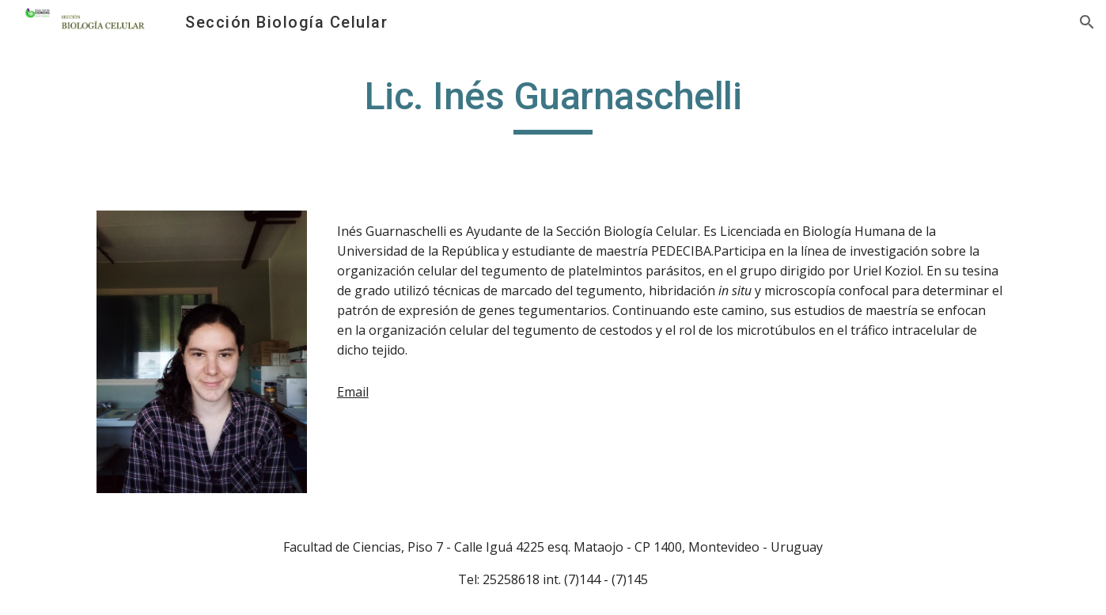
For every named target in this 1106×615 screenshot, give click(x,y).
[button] (1087, 22)
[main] (553, 103)
